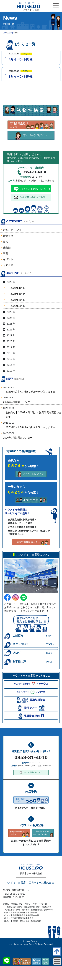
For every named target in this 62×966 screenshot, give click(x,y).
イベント (8, 259)
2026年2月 (16, 300)
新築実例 (8, 236)
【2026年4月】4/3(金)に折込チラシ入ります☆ (29, 391)
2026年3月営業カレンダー (18, 437)
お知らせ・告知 (12, 230)
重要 (5, 253)
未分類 (7, 247)
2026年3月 (16, 294)
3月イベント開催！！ (24, 76)
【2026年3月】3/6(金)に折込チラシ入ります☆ (29, 427)
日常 (5, 241)
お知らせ (8, 265)
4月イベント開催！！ (24, 59)
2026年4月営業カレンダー (18, 402)
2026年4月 (16, 288)
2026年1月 (16, 306)
